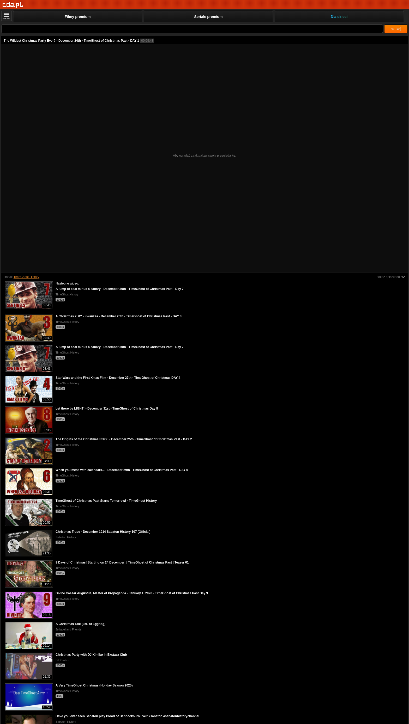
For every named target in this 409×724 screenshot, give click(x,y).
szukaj (396, 29)
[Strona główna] (13, 5)
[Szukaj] (192, 28)
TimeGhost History (26, 277)
